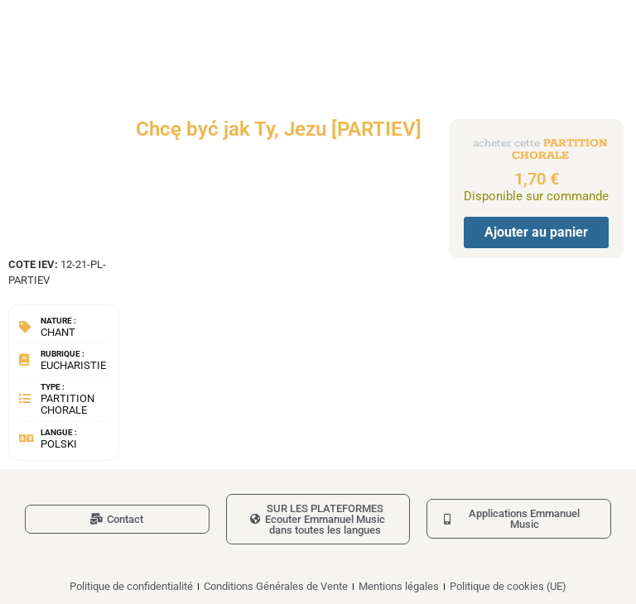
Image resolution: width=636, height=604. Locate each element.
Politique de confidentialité (131, 586)
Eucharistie (73, 365)
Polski (59, 444)
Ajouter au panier (536, 232)
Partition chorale (67, 404)
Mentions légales (399, 586)
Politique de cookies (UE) (508, 586)
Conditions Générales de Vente (276, 586)
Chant (58, 332)
